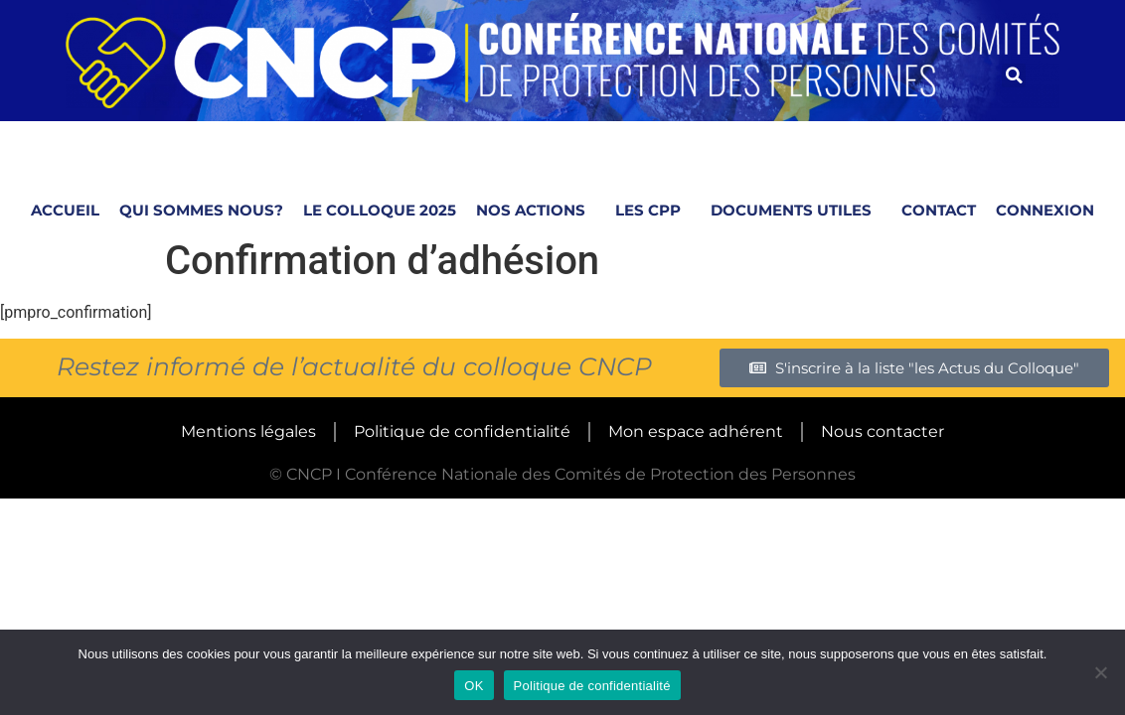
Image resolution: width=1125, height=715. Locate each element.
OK (473, 685)
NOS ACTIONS (535, 210)
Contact (938, 210)
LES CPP (653, 210)
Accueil (65, 210)
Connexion (1045, 210)
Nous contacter (882, 431)
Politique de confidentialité (462, 431)
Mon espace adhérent (695, 431)
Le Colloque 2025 (379, 210)
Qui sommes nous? (201, 210)
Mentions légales (248, 431)
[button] (1014, 75)
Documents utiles (796, 210)
